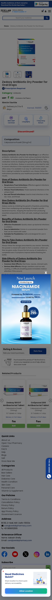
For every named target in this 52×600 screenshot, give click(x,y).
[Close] (46, 273)
